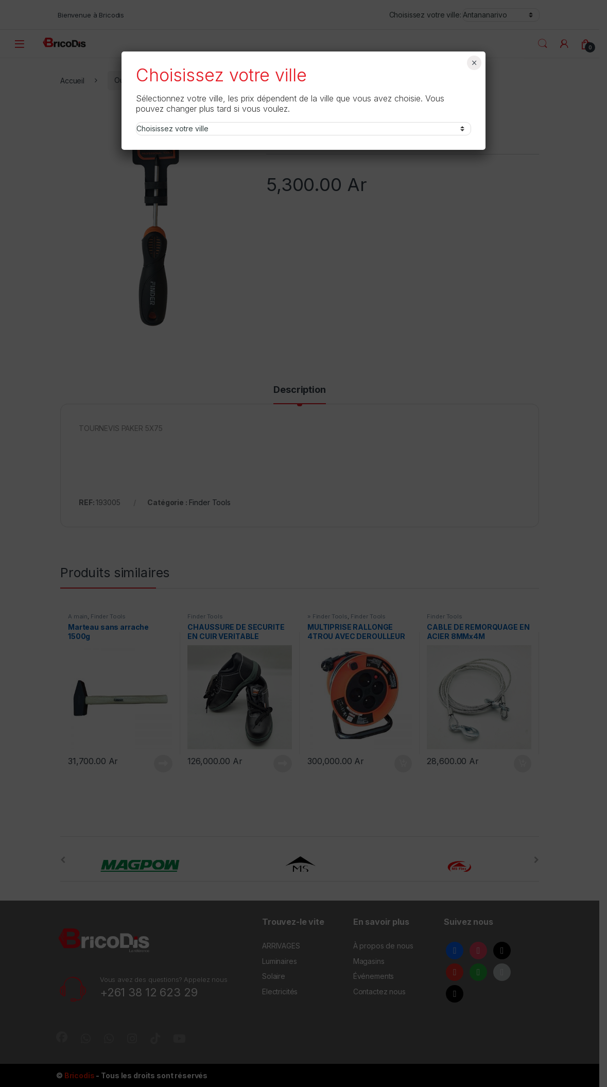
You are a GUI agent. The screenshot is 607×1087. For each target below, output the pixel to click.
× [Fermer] (474, 62)
